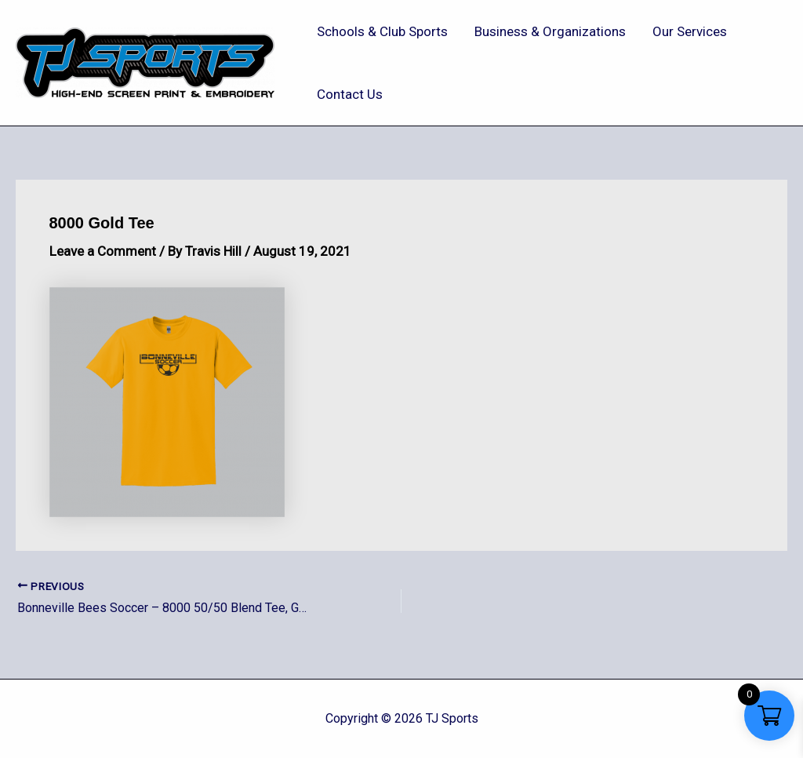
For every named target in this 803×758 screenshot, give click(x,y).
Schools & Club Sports (382, 31)
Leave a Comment (102, 251)
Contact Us (350, 94)
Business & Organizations (550, 31)
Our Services (689, 31)
